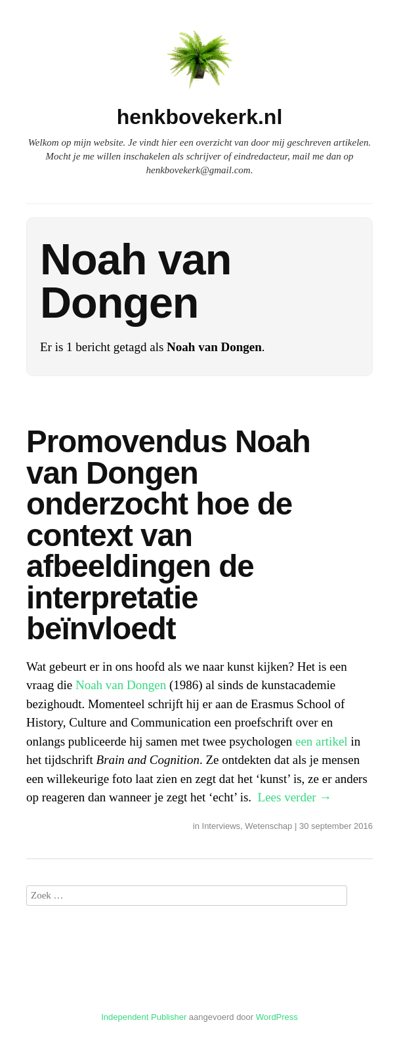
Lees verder (295, 797)
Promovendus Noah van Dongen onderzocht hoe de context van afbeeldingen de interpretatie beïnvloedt (168, 535)
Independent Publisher (143, 1017)
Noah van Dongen (120, 685)
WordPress (277, 1017)
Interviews (221, 826)
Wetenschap (268, 826)
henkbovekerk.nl (200, 117)
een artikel (321, 741)
